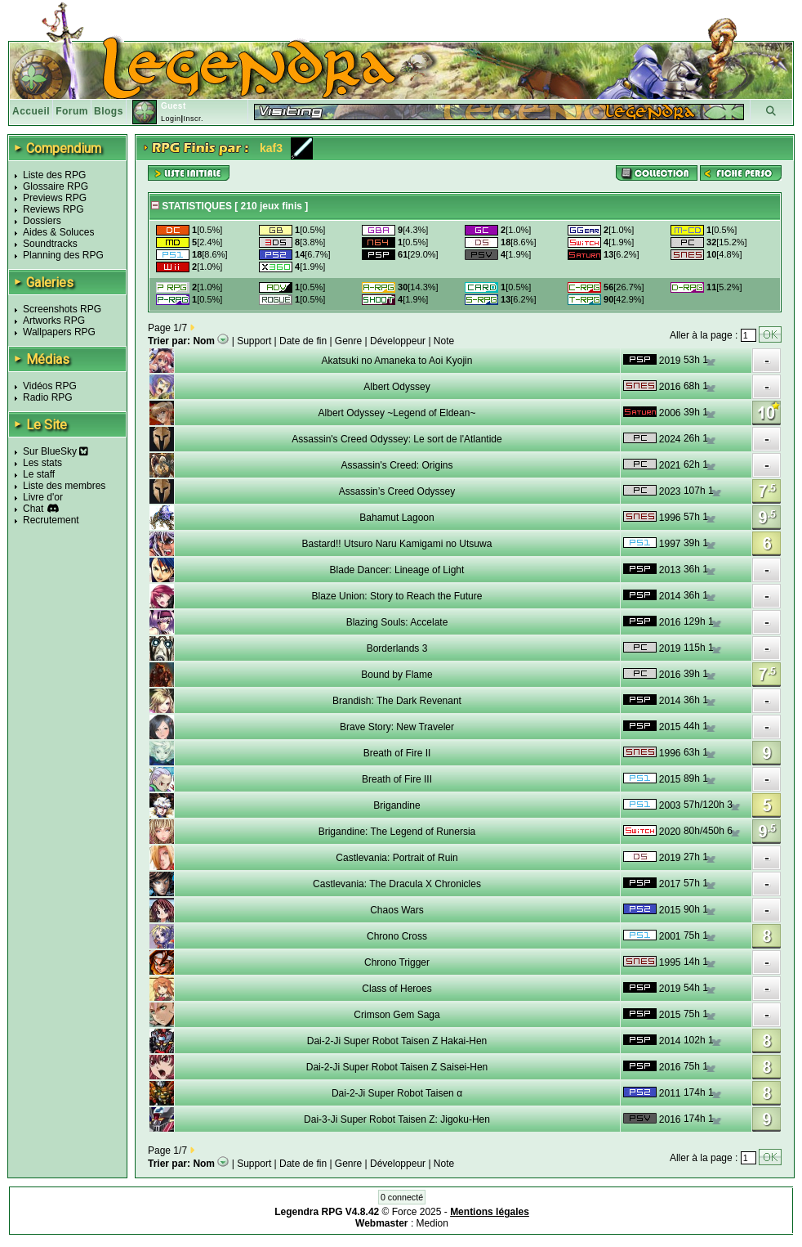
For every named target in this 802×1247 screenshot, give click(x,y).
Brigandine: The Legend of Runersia (397, 831)
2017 (670, 884)
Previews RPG (55, 198)
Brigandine (396, 805)
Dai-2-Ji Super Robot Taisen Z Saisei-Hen (397, 1067)
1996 (670, 517)
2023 (670, 491)
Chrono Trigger (397, 962)
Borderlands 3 (397, 648)
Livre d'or (43, 497)
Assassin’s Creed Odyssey (397, 491)
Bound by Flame (396, 674)
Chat (33, 508)
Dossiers (42, 221)
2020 (670, 831)
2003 (670, 805)
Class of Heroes (396, 988)
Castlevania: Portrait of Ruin (396, 857)
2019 (670, 360)
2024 (670, 439)
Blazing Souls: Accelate (397, 622)
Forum (72, 111)
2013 (670, 570)
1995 (670, 962)
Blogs (108, 111)
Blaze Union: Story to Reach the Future (397, 596)
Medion (432, 1223)
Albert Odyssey (396, 386)
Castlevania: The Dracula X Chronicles (397, 884)
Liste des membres (64, 485)
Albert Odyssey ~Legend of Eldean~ (397, 413)
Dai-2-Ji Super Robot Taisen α (397, 1093)
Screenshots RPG (62, 309)
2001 (670, 936)
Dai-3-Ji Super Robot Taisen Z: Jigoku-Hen (397, 1119)
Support (254, 341)
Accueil (31, 111)
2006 (670, 413)
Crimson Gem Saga (396, 1014)
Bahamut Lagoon (396, 517)
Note (444, 341)
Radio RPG (48, 397)
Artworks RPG (54, 320)
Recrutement (51, 520)
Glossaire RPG (55, 186)
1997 (670, 543)
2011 (670, 1093)
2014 (670, 596)
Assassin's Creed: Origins (396, 465)
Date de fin (303, 341)
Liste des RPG (54, 175)
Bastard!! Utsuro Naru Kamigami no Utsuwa (397, 543)
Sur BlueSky (55, 451)
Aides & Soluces (58, 232)
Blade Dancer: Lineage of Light (397, 570)
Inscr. (193, 118)
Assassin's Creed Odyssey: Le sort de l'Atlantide (396, 439)
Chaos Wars (397, 910)
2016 (670, 386)
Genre (348, 341)
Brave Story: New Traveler (397, 727)
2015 (670, 727)
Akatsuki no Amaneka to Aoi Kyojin (397, 360)
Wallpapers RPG (59, 332)
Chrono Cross (397, 936)
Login (171, 118)
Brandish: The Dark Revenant (396, 700)
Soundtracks (50, 243)
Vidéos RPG (50, 386)
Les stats (42, 463)
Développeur (398, 341)
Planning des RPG (63, 255)
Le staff (39, 474)
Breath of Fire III (397, 779)
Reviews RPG (53, 209)
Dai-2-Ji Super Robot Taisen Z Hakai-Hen (397, 1041)
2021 (670, 465)
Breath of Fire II (397, 753)
